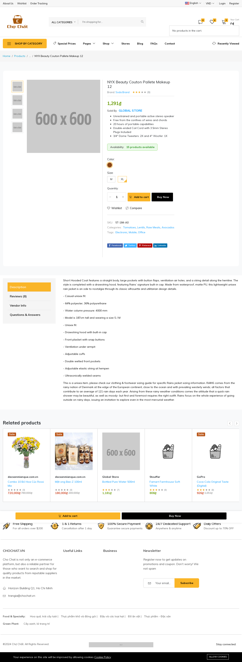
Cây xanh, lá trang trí (37, 623)
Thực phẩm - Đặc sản (157, 616)
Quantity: (112, 188)
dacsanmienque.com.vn (23, 477)
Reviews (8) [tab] (18, 296)
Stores (125, 43)
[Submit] (142, 22)
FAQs (153, 43)
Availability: (117, 147)
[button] (229, 21)
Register (234, 3)
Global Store (130, 110)
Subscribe (186, 583)
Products (19, 56)
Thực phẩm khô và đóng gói (78, 616)
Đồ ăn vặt (134, 616)
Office (141, 232)
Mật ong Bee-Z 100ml (68, 481)
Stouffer (155, 477)
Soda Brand (123, 92)
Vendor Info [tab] (18, 305)
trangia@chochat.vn (21, 596)
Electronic (121, 232)
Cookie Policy (102, 657)
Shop (108, 43)
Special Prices (64, 43)
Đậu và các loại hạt (112, 616)
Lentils (141, 227)
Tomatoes (129, 227)
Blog (140, 43)
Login (222, 3)
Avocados (168, 227)
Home (6, 56)
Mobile (133, 232)
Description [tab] (18, 287)
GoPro (201, 477)
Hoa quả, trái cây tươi (43, 616)
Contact (170, 43)
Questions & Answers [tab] (25, 315)
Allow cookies (218, 656)
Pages (89, 43)
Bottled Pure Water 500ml (118, 481)
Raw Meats (153, 227)
